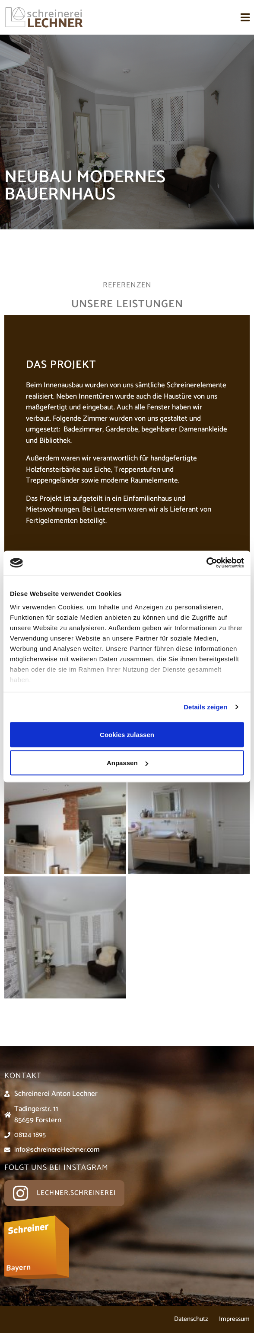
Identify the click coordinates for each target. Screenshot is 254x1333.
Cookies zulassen (127, 734)
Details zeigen (205, 707)
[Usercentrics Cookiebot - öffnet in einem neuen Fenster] (206, 563)
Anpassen (127, 762)
